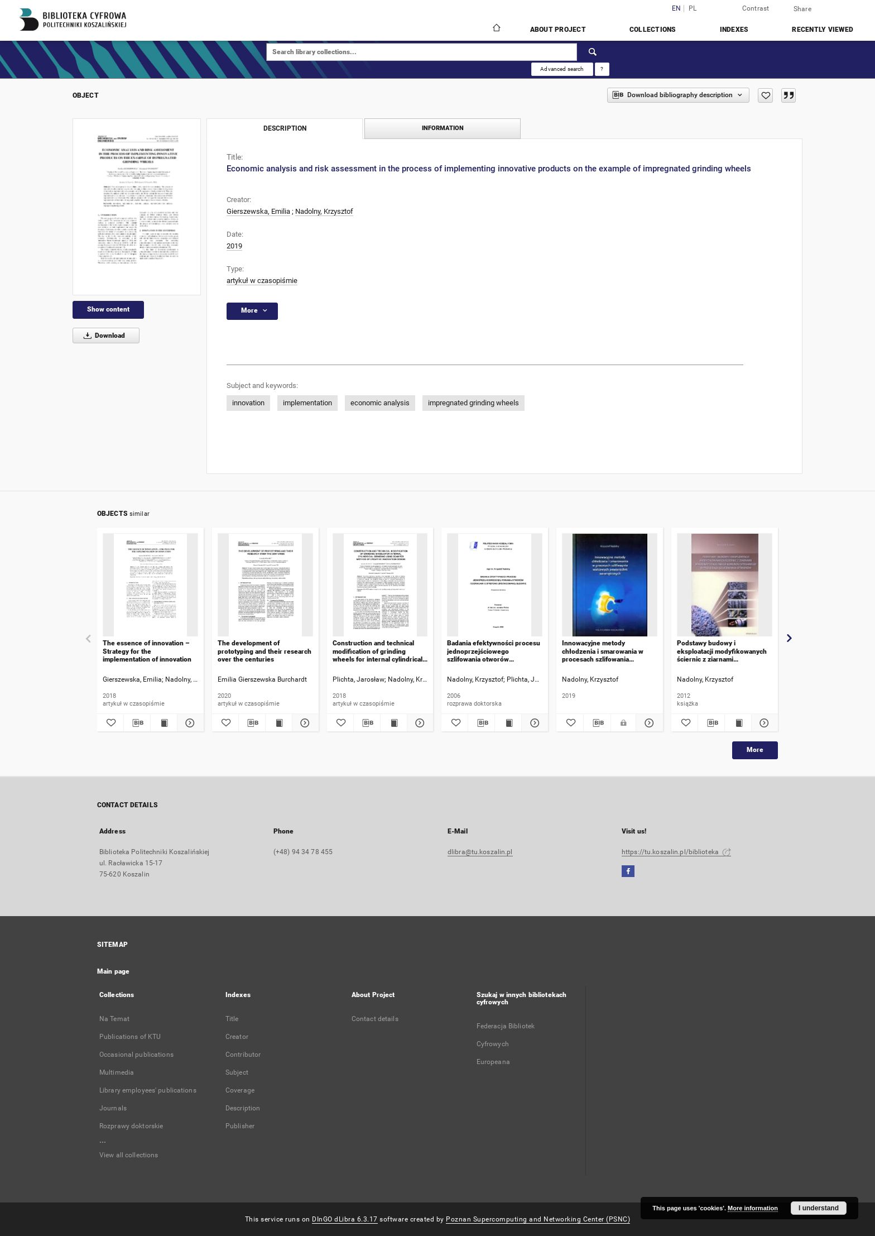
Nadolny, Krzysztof (324, 211)
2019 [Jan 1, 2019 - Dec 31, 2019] (234, 246)
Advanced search (562, 69)
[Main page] (495, 29)
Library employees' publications (147, 1090)
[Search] (593, 52)
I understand (819, 1208)
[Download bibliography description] (137, 723)
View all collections (128, 1155)
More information (753, 1208)
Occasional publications (136, 1054)
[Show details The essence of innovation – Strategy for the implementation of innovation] (189, 723)
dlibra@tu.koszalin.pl (480, 852)
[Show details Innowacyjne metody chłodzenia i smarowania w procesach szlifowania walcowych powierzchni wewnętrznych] (647, 723)
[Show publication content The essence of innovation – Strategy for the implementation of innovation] (164, 723)
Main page (113, 971)
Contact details (375, 1019)
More (755, 750)
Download (102, 335)
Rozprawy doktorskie (131, 1126)
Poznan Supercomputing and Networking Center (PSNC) (538, 1219)
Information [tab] (443, 128)
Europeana (493, 1062)
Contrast (756, 8)
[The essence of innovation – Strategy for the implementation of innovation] (150, 585)
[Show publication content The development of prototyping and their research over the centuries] (279, 723)
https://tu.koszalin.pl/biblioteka (676, 852)
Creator (236, 1037)
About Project (558, 29)
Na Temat (114, 1019)
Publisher (239, 1126)
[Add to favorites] (765, 95)
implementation (307, 403)
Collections (652, 29)
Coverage (239, 1090)
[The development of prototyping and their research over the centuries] (265, 585)
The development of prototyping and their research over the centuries (264, 651)
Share (802, 9)
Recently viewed (822, 29)
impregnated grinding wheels (473, 403)
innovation (248, 403)
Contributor (243, 1054)
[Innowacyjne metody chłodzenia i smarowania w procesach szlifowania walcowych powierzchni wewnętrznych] (609, 585)
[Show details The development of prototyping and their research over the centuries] (304, 723)
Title (232, 1019)
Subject (236, 1072)
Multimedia (116, 1072)
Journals (113, 1108)
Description (242, 1108)
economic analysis (380, 403)
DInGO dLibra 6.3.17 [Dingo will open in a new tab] (345, 1219)
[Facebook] (628, 872)
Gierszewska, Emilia (258, 211)
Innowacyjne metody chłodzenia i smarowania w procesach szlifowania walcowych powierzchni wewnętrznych (602, 651)
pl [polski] (693, 8)
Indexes (734, 29)
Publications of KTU (130, 1037)
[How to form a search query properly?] (602, 69)
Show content (108, 309)
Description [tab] (284, 128)
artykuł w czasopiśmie (262, 280)
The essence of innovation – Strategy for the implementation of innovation (147, 651)
